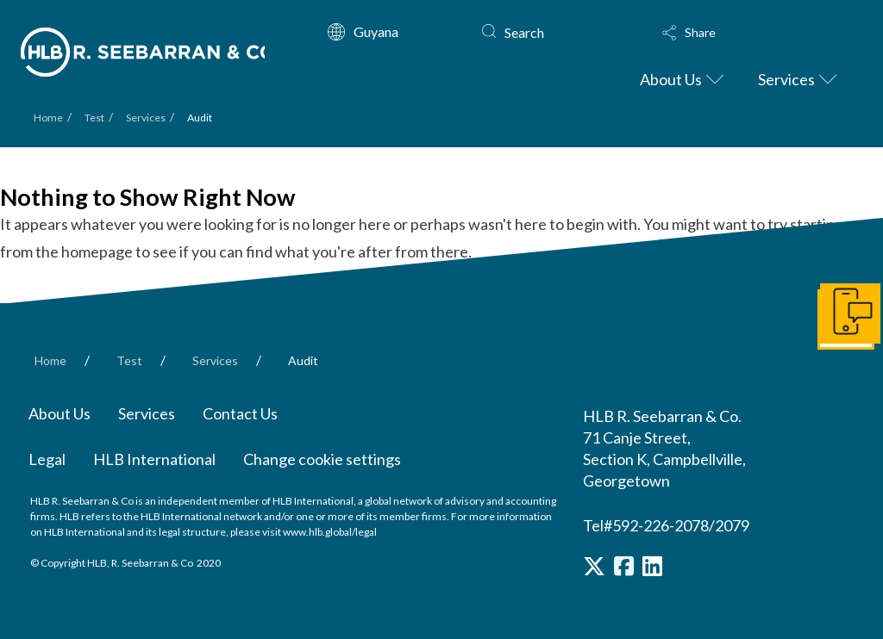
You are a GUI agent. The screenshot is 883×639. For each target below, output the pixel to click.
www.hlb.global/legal (330, 531)
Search (524, 32)
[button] (743, 33)
